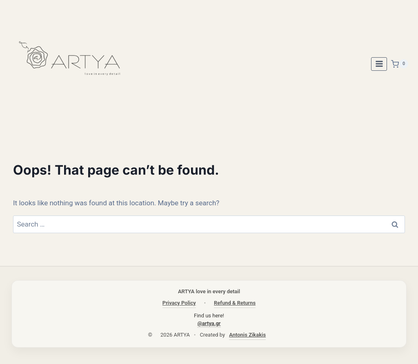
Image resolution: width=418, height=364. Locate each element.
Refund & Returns (235, 303)
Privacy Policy (179, 303)
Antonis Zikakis (247, 335)
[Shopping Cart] (399, 63)
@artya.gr (208, 323)
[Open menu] (379, 64)
